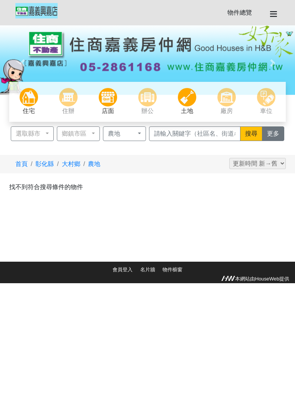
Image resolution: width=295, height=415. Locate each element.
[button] (22, 63)
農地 (94, 164)
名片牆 (147, 269)
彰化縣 (44, 164)
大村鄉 (71, 164)
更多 (275, 133)
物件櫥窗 (172, 269)
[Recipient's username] (194, 133)
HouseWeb (267, 279)
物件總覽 (239, 12)
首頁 (21, 164)
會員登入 (123, 269)
